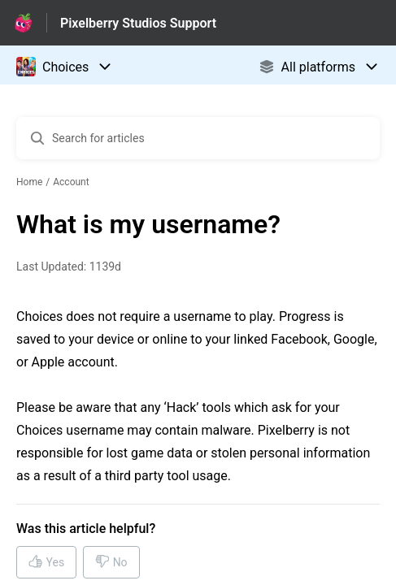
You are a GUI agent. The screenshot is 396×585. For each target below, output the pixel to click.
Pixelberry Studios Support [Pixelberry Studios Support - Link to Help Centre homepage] (138, 23)
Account (71, 182)
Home (29, 182)
